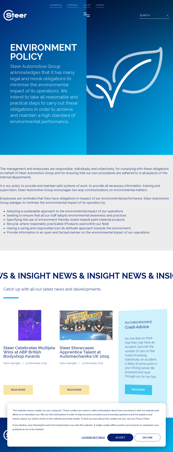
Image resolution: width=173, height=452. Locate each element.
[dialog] (86, 425)
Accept (120, 437)
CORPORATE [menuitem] (72, 5)
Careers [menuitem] (100, 5)
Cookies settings (93, 437)
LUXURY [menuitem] (87, 5)
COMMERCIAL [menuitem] (56, 5)
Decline (148, 437)
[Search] (154, 16)
